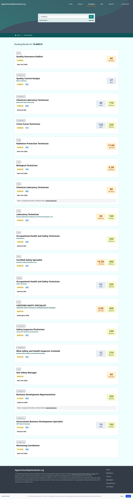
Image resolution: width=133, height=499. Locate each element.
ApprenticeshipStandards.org (29, 470)
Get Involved (125, 4)
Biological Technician (27, 165)
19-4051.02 (20, 147)
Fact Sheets (109, 487)
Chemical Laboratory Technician (32, 100)
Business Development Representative (35, 394)
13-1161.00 (20, 398)
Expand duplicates (51, 201)
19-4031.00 (20, 106)
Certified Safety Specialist (29, 259)
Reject (122, 496)
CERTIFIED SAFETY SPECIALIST (31, 305)
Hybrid (19, 278)
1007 (27, 147)
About (108, 470)
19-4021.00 (20, 169)
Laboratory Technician (27, 214)
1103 (27, 169)
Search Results (28, 35)
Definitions (109, 473)
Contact (108, 476)
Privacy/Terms (110, 483)
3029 (27, 357)
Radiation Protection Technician (32, 143)
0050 (27, 106)
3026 (27, 398)
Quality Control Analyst (28, 78)
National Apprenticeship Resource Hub (83, 474)
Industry (80, 4)
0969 (27, 191)
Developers (109, 480)
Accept (128, 496)
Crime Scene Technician (28, 124)
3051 (27, 84)
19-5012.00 (20, 242)
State (101, 4)
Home (70, 4)
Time (18, 53)
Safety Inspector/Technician (30, 329)
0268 (27, 220)
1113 (27, 128)
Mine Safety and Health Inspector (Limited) (38, 351)
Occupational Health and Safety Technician (38, 236)
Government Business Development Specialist (39, 421)
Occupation (91, 4)
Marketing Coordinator (28, 445)
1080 (27, 242)
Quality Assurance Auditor (29, 56)
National (111, 4)
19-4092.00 (20, 128)
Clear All (91, 20)
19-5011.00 (20, 357)
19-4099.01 (20, 60)
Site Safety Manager (26, 372)
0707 (27, 266)
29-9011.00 (20, 266)
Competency (21, 75)
